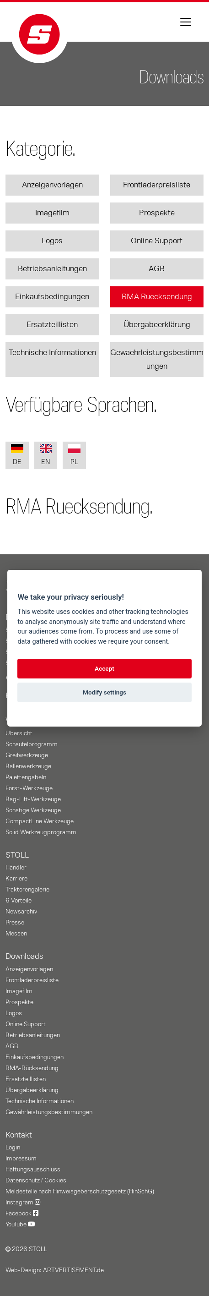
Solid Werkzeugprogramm (40, 832)
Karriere (16, 878)
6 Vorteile (18, 900)
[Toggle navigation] (185, 22)
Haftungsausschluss (32, 1169)
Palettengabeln (25, 777)
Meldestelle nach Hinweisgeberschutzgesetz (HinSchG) (79, 1191)
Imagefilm (52, 213)
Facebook (21, 1213)
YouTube (20, 1224)
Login (12, 1147)
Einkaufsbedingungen (52, 297)
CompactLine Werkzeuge (39, 821)
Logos (52, 241)
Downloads (24, 956)
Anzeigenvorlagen (52, 185)
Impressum (21, 1158)
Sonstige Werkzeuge (33, 810)
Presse (14, 922)
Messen (16, 933)
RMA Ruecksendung (157, 297)
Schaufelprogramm (31, 744)
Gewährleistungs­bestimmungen (48, 1112)
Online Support (156, 241)
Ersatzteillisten (52, 325)
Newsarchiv (21, 911)
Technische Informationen (52, 353)
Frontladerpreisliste (156, 185)
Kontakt (18, 1135)
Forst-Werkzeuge (29, 788)
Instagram (22, 1202)
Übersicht (18, 733)
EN (46, 454)
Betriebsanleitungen (52, 269)
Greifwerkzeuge (26, 755)
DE (17, 454)
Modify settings (104, 692)
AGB (157, 269)
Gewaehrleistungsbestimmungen (157, 360)
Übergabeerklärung (156, 325)
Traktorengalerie (27, 889)
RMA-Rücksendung (32, 1068)
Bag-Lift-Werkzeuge (33, 799)
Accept (104, 668)
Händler (16, 867)
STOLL (17, 855)
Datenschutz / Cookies (35, 1180)
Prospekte (157, 213)
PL (74, 454)
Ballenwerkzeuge (28, 766)
